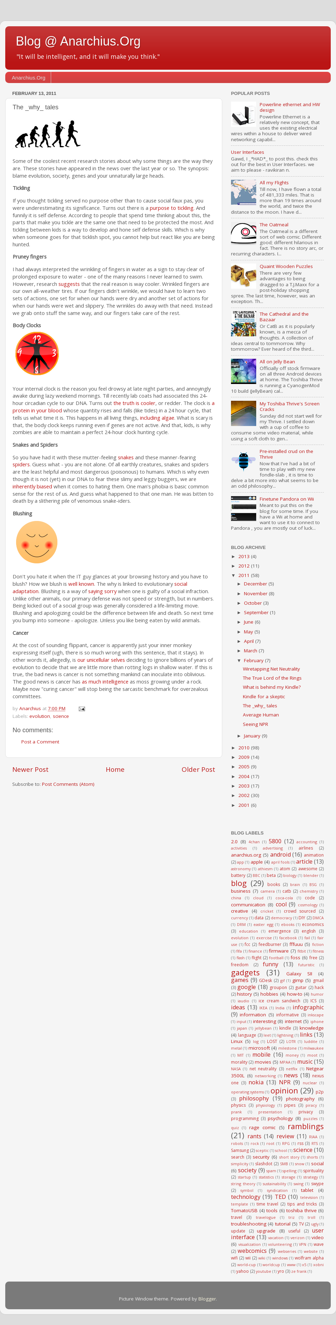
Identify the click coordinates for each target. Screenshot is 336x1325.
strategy (310, 1177)
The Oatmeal (274, 224)
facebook (288, 937)
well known (81, 583)
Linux (237, 1041)
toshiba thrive (301, 1210)
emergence (279, 931)
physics (238, 1105)
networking (265, 1075)
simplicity (239, 1163)
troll (311, 1217)
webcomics (252, 1251)
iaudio (243, 1000)
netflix (292, 1068)
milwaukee (313, 1048)
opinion (284, 1090)
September (257, 612)
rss (300, 1143)
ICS (313, 1001)
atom (285, 869)
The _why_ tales (260, 705)
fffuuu (296, 944)
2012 (244, 566)
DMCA (318, 917)
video (318, 1237)
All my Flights (274, 182)
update (238, 1231)
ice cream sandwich (280, 1001)
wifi (234, 1258)
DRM (241, 924)
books (273, 884)
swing (298, 1183)
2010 (244, 747)
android (280, 854)
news (291, 1075)
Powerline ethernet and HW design (290, 107)
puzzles (310, 1118)
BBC (256, 875)
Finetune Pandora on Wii (287, 499)
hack (319, 987)
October (253, 603)
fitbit (302, 951)
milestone (287, 1048)
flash (241, 957)
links (306, 1034)
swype (317, 1184)
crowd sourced (300, 911)
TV (301, 1224)
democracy (281, 917)
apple (257, 862)
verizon (297, 1237)
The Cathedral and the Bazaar (284, 317)
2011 (244, 575)
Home (115, 769)
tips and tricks (302, 1204)
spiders (21, 464)
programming (245, 1118)
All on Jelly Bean (277, 361)
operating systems (247, 1091)
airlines (306, 848)
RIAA (313, 1136)
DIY (302, 918)
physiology (265, 1105)
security (261, 1157)
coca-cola (284, 897)
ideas (238, 1007)
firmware (279, 951)
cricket (266, 911)
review (285, 1136)
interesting (264, 1021)
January (253, 736)
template (239, 1204)
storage (288, 1177)
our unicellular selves (101, 659)
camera (267, 891)
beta (271, 875)
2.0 (234, 841)
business (241, 891)
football (276, 957)
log (256, 1041)
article (304, 861)
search (237, 1157)
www (291, 1264)
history (244, 994)
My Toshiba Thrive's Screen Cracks (290, 406)
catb (286, 891)
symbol (246, 1190)
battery (238, 875)
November (256, 593)
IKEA (263, 1007)
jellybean (263, 1028)
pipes (289, 1105)
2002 (244, 795)
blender (310, 875)
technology (245, 1197)
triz (291, 1217)
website (311, 1251)
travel (236, 1217)
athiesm (265, 868)
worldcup (271, 1264)
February (254, 660)
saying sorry (102, 591)
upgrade (266, 1231)
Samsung (240, 1150)
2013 (244, 556)
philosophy (254, 1098)
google (246, 987)
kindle (285, 1028)
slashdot (263, 1164)
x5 (304, 1264)
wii (248, 1258)
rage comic (262, 1127)
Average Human (261, 715)
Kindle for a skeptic (264, 696)
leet (267, 1035)
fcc (247, 944)
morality (239, 1062)
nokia (256, 1082)
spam (271, 1170)
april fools (280, 862)
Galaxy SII (299, 973)
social (317, 1163)
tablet (307, 1190)
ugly (314, 1224)
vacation (276, 1237)
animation (314, 855)
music (305, 1061)
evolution (39, 716)
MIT (240, 1055)
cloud (258, 897)
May (249, 632)
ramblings (306, 1126)
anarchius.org (246, 855)
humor (317, 994)
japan (242, 1028)
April (249, 641)
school (281, 1150)
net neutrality (263, 1069)
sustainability (274, 1183)
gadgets (245, 972)
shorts (312, 1157)
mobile (261, 1054)
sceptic (262, 1150)
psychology (280, 1118)
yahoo (242, 1271)
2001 (244, 805)
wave (319, 1244)
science (61, 716)
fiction (318, 944)
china (236, 897)
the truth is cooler (134, 402)
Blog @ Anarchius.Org (78, 41)
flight (256, 958)
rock (255, 1143)
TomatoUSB (244, 1210)
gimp (297, 980)
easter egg (263, 924)
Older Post (198, 769)
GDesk (265, 980)
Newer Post (30, 769)
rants (254, 1136)
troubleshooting (248, 1224)
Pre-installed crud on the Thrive (286, 454)
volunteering (280, 1244)
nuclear (310, 1082)
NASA (236, 1068)
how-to (294, 994)
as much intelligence (105, 681)
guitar (301, 987)
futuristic (306, 964)
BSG (313, 884)
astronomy (241, 868)
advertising (273, 848)
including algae (157, 417)
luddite (310, 1041)
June (249, 622)
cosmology (307, 904)
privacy (306, 1112)
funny (270, 964)
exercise (264, 937)
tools (272, 1210)
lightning (285, 1035)
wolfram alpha (309, 1258)
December (256, 584)
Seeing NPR (255, 724)
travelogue (266, 1217)
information (253, 1014)
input (241, 1021)
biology (289, 875)
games (239, 980)
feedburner (270, 944)
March (251, 650)
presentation (270, 1111)
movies (263, 1062)
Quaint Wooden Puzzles (286, 266)
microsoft (259, 1048)
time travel (268, 1204)
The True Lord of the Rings (272, 678)
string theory (243, 1183)
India (280, 1007)
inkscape (316, 1014)
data (259, 918)
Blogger (207, 1299)
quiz (235, 1127)
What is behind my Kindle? (272, 687)
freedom (239, 965)
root (270, 1143)
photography (300, 1099)
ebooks (287, 924)
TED (280, 1197)
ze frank (299, 1271)
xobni (318, 1264)
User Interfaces (247, 152)
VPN (302, 1244)
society (247, 1170)
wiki (261, 1258)
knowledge (312, 1028)
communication (248, 904)
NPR (284, 1082)
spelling (289, 1170)
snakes (126, 457)
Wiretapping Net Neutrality (271, 669)
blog (239, 883)
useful (294, 1231)
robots (237, 1143)
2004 (244, 776)
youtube (263, 1271)
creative (239, 911)
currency (239, 917)
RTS (315, 1143)
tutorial (282, 1224)
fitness (318, 951)
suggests (69, 283)
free (313, 958)
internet (293, 1021)
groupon (278, 987)
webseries (287, 1251)
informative (287, 1015)
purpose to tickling (172, 207)
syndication (277, 1190)
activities (239, 848)
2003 (244, 786)
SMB (284, 1163)
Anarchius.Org (29, 78)
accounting (306, 841)
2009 (244, 757)
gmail (318, 980)
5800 (275, 841)
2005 (244, 766)
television (309, 1197)
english (309, 931)
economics (313, 924)
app (240, 862)
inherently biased (32, 486)
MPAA (285, 1062)
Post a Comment (40, 742)
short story (289, 1157)
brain (295, 884)
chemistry (309, 891)
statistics (266, 1177)
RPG (286, 1143)
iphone (317, 1021)
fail (307, 937)
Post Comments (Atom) (68, 784)
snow (299, 1163)
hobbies (269, 994)
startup (244, 1177)
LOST (272, 1041)
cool (281, 904)
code (310, 898)
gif (282, 980)
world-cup (246, 1264)
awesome (307, 869)
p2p (320, 1092)
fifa (239, 951)
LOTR (291, 1041)
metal (236, 1048)
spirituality (313, 1171)
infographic (308, 1007)
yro (281, 1271)
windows (280, 1258)
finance (255, 951)
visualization (249, 1244)
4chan (254, 841)
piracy (311, 1105)
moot (312, 1055)
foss (295, 957)
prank (236, 1111)
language (247, 1035)
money (292, 1055)
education (248, 931)
